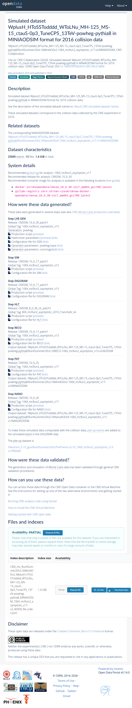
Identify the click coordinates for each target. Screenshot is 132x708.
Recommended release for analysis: (29, 177)
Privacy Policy (61, 686)
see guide (113, 180)
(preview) (38, 234)
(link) (54, 238)
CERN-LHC (98, 77)
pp (89, 77)
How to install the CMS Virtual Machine (31, 508)
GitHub (60, 691)
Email (66, 696)
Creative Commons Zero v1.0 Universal (80, 631)
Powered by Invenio (110, 669)
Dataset (12, 77)
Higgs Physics (37, 77)
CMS (73, 77)
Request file (75, 590)
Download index (117, 590)
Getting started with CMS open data (29, 514)
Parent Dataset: (112, 77)
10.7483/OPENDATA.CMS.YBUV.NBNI (82, 66)
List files (99, 590)
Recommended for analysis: (31, 173)
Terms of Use (66, 681)
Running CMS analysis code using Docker (32, 501)
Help (76, 686)
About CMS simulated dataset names (96, 106)
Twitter (71, 691)
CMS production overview (95, 212)
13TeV (81, 77)
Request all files (53, 533)
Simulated (24, 77)
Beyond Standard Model (58, 77)
